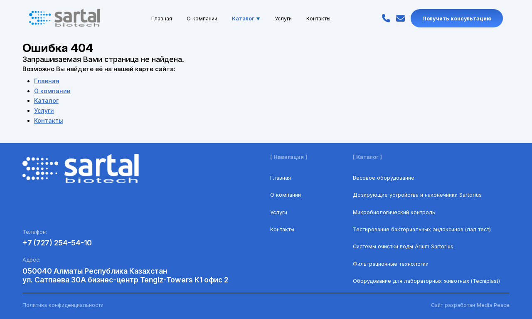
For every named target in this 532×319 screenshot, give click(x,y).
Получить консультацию (456, 18)
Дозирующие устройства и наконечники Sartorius (417, 195)
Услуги (283, 18)
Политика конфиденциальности (62, 305)
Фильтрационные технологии (391, 264)
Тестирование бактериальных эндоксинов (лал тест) (422, 229)
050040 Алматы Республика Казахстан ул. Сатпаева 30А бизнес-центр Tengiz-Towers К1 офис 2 (125, 275)
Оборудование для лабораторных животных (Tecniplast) (426, 281)
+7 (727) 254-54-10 (57, 242)
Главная (161, 18)
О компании (202, 18)
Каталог (246, 18)
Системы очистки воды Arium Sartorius (403, 246)
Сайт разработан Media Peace (470, 305)
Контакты (318, 18)
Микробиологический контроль (394, 212)
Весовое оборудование (383, 178)
